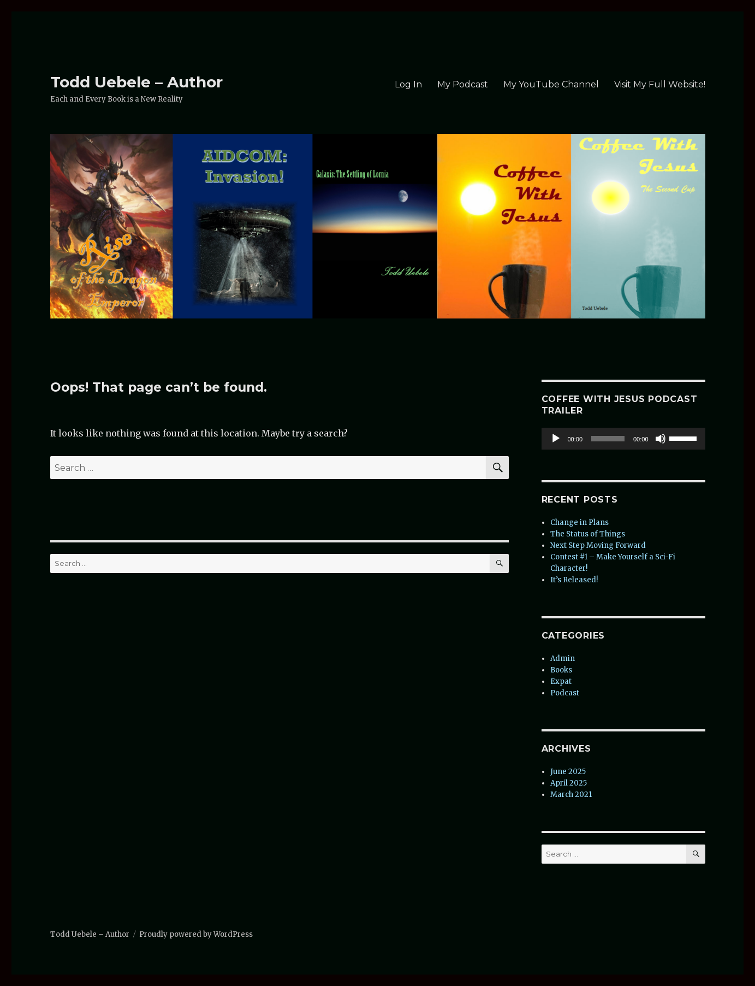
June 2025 (568, 771)
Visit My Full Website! (659, 84)
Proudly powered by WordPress (196, 934)
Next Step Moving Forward (598, 545)
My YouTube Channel (551, 84)
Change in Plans (579, 522)
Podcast (564, 693)
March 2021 (571, 794)
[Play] (555, 438)
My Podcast (462, 84)
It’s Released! (574, 579)
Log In (408, 84)
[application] (623, 439)
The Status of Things (587, 534)
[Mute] (660, 438)
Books (561, 670)
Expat (561, 681)
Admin (562, 658)
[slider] (608, 438)
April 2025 (568, 783)
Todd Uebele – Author (136, 82)
